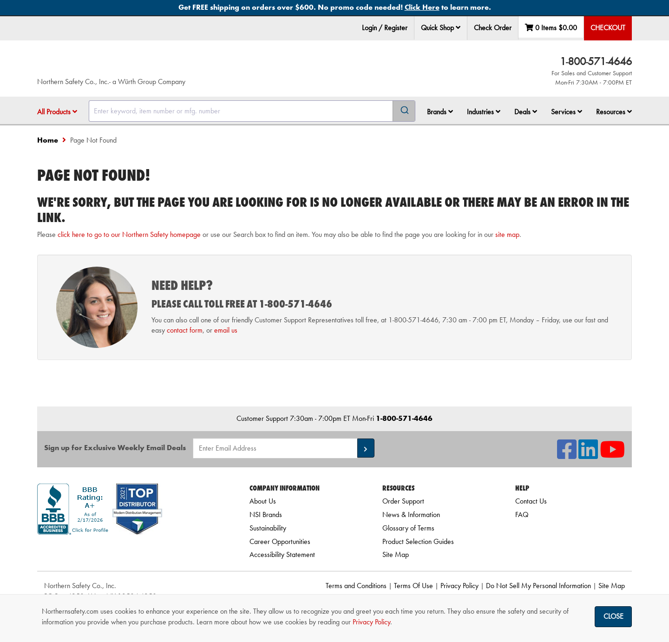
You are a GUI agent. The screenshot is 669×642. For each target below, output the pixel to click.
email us (225, 330)
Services (566, 111)
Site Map (395, 554)
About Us (262, 501)
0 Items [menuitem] (551, 27)
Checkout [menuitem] (607, 27)
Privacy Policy (459, 585)
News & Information (411, 514)
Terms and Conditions (356, 585)
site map (507, 234)
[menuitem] (440, 28)
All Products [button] (57, 111)
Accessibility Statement (282, 554)
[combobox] (252, 111)
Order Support (403, 501)
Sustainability (267, 528)
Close (613, 616)
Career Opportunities (279, 541)
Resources (614, 111)
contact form (185, 330)
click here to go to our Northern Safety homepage (129, 234)
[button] (458, 27)
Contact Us (531, 501)
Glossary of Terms (408, 528)
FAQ (521, 514)
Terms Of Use (413, 585)
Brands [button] (440, 111)
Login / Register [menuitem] (384, 27)
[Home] (148, 65)
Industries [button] (483, 111)
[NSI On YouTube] (612, 455)
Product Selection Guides (418, 541)
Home (47, 140)
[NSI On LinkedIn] (588, 455)
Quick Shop (440, 27)
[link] (131, 551)
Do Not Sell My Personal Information (538, 585)
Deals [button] (525, 111)
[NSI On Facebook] (567, 455)
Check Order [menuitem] (493, 27)
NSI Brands (265, 514)
